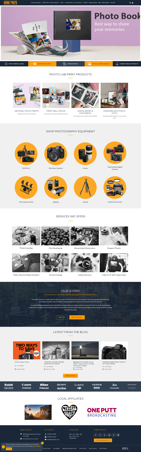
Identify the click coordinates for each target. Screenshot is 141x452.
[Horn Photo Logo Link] (10, 2)
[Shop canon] (26, 385)
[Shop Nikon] (44, 385)
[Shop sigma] (8, 388)
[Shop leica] (114, 385)
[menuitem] (36, 2)
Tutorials (112, 2)
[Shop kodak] (8, 385)
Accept (9, 449)
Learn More (36, 446)
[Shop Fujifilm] (96, 385)
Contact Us (72, 438)
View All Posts (70, 376)
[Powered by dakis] (125, 448)
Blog (99, 2)
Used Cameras (69, 2)
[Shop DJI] (79, 388)
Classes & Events (93, 2)
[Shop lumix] (79, 385)
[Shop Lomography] (114, 388)
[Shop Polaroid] (44, 388)
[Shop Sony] (61, 385)
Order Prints (46, 2)
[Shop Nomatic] (132, 388)
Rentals (86, 2)
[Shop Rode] (96, 388)
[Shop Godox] (61, 388)
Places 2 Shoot (105, 2)
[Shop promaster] (132, 385)
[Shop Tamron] (26, 388)
